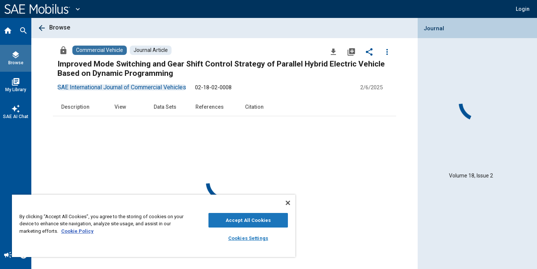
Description (75, 107)
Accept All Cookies (248, 220)
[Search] (23, 31)
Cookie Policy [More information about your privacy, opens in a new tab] (77, 231)
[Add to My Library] (351, 51)
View (120, 107)
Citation (254, 107)
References (209, 107)
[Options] (387, 51)
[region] (153, 226)
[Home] (8, 31)
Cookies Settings (248, 238)
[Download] (333, 51)
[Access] (63, 50)
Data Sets (165, 107)
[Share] (369, 51)
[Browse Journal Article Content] (151, 50)
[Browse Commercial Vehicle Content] (99, 50)
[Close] (288, 203)
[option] (121, 87)
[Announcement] (8, 255)
